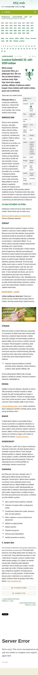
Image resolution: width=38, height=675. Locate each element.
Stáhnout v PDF (19, 593)
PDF (34, 56)
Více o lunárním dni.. (14, 581)
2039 (25, 17)
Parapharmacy (5, 17)
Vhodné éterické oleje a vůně (12, 406)
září (30, 17)
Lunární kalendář (17, 17)
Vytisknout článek (19, 588)
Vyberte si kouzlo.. (22, 437)
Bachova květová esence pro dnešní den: (16, 216)
